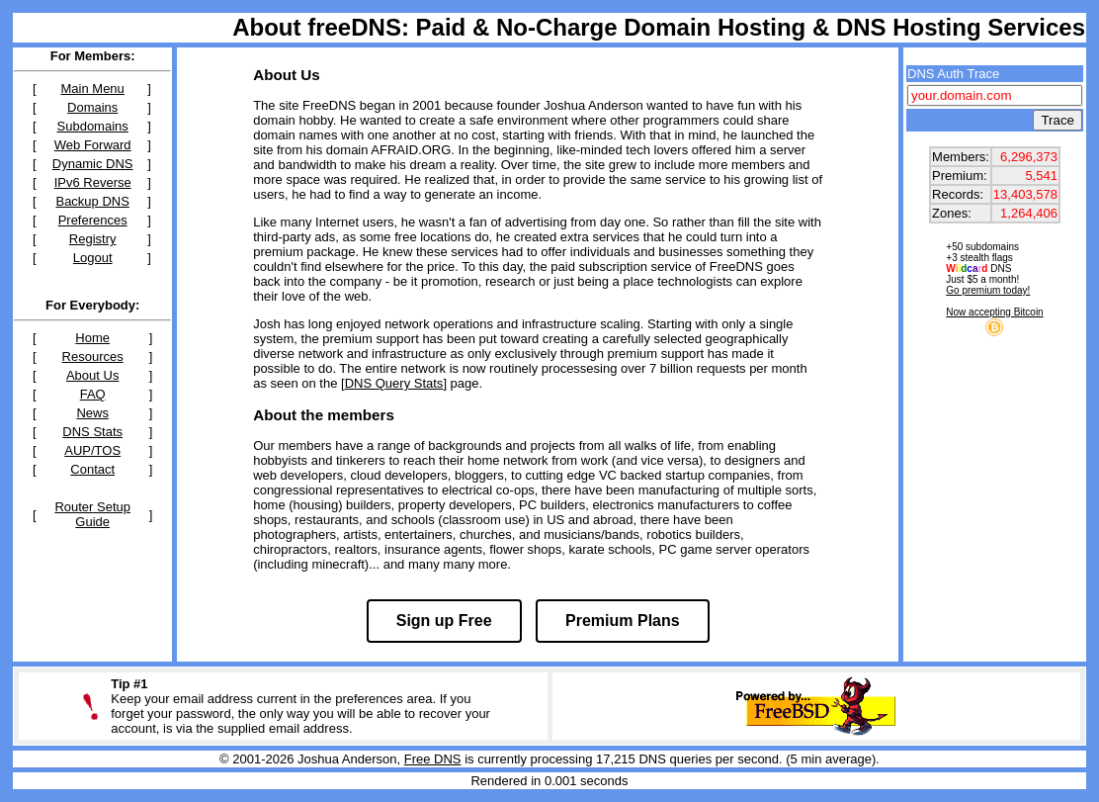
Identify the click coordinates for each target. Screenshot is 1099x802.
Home (92, 337)
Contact (92, 469)
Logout (93, 257)
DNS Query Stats (394, 383)
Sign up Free (444, 620)
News (92, 412)
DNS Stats (92, 431)
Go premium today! (988, 290)
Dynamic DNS (92, 163)
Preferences (92, 220)
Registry (93, 238)
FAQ (93, 394)
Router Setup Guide (92, 514)
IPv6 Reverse (92, 182)
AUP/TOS (92, 450)
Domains (92, 107)
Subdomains (92, 126)
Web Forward (92, 144)
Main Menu (93, 88)
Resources (93, 356)
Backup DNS (91, 201)
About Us (92, 375)
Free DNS (433, 759)
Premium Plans (622, 620)
